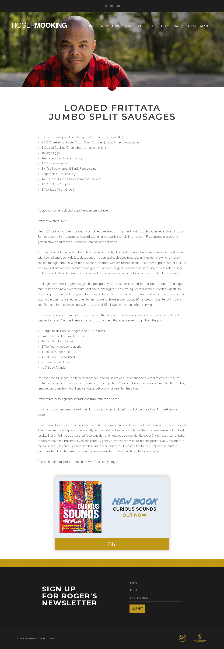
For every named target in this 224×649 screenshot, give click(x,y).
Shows (116, 26)
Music (129, 26)
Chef (150, 26)
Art (140, 26)
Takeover (50, 638)
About (93, 26)
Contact (206, 26)
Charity (178, 26)
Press (192, 26)
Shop (104, 26)
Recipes (163, 26)
